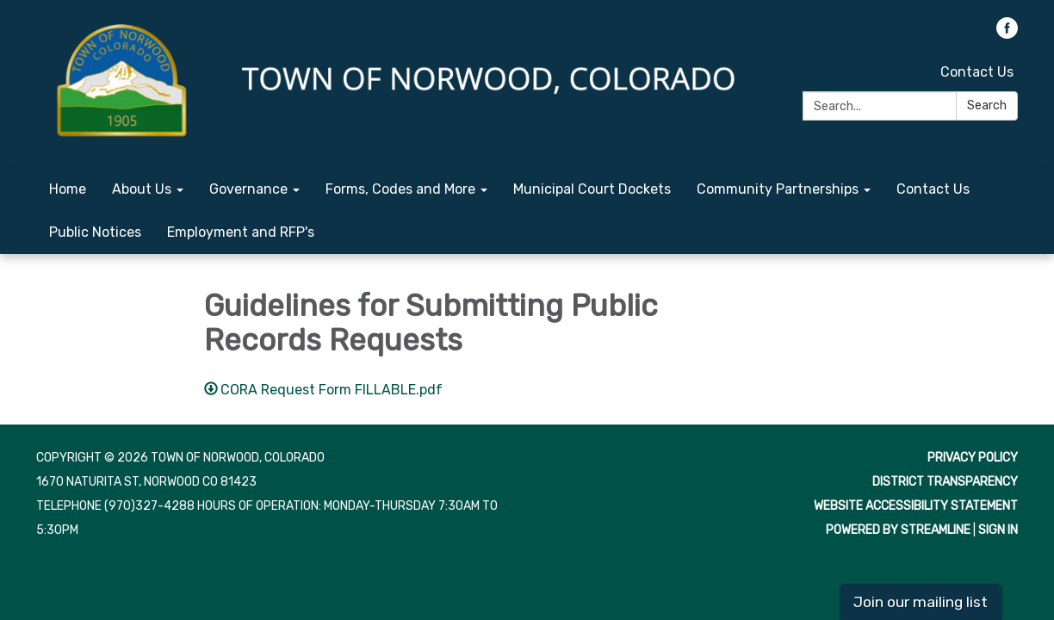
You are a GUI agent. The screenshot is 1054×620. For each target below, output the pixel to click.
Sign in (998, 530)
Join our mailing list (920, 602)
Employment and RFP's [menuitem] (240, 232)
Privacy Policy (972, 457)
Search (987, 105)
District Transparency (945, 481)
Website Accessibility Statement (916, 506)
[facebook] (1007, 34)
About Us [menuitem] (141, 189)
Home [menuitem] (67, 189)
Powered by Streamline (898, 530)
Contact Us (977, 72)
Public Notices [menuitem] (95, 232)
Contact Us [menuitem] (933, 189)
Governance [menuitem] (248, 189)
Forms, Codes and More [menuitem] (400, 189)
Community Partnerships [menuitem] (778, 189)
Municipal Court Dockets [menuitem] (592, 189)
